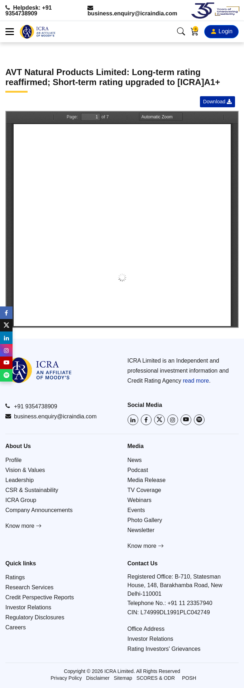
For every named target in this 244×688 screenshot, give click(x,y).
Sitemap (123, 678)
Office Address (146, 629)
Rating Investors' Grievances (164, 649)
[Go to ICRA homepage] (38, 370)
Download (217, 101)
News (135, 460)
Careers (15, 627)
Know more (23, 526)
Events (136, 510)
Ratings (15, 577)
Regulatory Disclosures (34, 617)
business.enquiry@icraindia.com (132, 10)
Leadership (19, 480)
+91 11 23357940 (190, 603)
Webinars (140, 500)
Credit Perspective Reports (39, 597)
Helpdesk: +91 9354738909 (28, 10)
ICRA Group (20, 500)
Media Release (147, 480)
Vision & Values (25, 470)
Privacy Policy (66, 678)
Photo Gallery (145, 520)
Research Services (29, 587)
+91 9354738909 (31, 406)
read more (196, 381)
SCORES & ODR (156, 678)
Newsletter (141, 530)
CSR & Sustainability (31, 490)
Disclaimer (97, 678)
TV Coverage (144, 490)
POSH (189, 678)
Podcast (138, 470)
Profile (13, 460)
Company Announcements (39, 510)
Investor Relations (28, 607)
